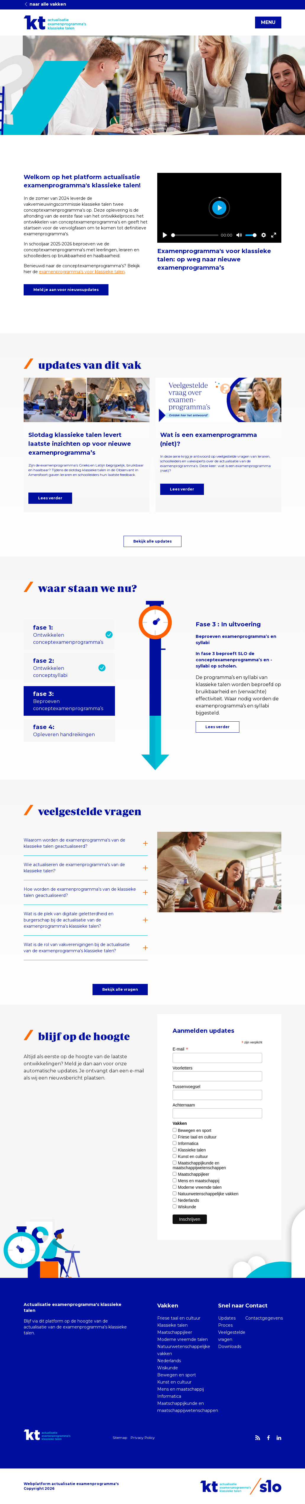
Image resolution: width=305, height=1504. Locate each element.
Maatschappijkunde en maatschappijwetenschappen (199, 1165)
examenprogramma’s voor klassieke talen (82, 271)
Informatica (188, 1143)
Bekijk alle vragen (120, 989)
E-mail (180, 1049)
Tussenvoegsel (186, 1086)
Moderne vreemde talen (200, 1187)
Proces (225, 1325)
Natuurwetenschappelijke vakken (208, 1193)
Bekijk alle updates (152, 541)
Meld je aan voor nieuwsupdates (66, 289)
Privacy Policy (143, 1437)
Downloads (229, 1346)
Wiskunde (187, 1206)
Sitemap (120, 1437)
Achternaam (184, 1105)
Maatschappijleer (193, 1174)
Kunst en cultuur (193, 1156)
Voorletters (182, 1068)
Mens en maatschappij (198, 1180)
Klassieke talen (192, 1150)
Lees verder (50, 498)
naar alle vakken (45, 4)
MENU (268, 22)
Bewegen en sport (194, 1130)
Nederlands (188, 1200)
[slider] (194, 235)
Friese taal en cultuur (197, 1137)
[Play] (165, 235)
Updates (227, 1318)
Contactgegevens (264, 1318)
